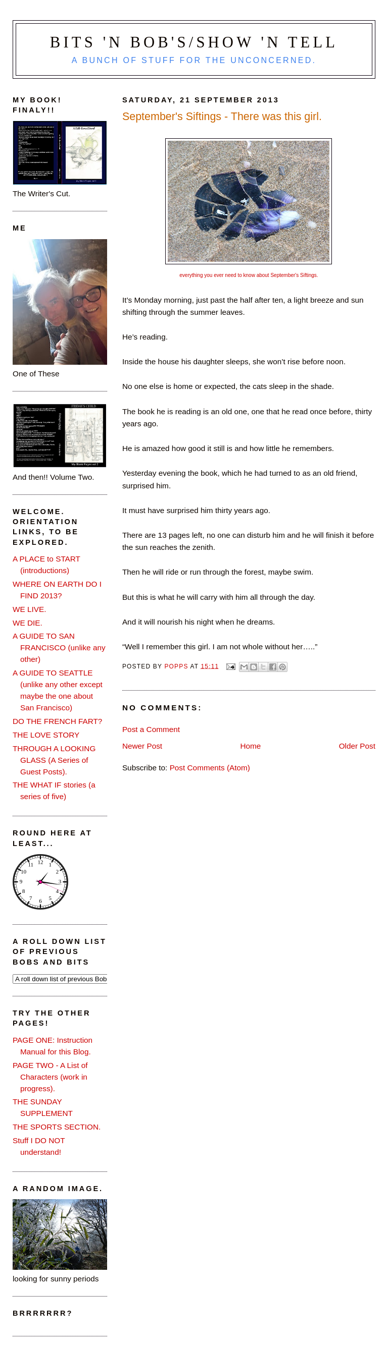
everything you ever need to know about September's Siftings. (248, 275)
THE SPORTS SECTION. (57, 1126)
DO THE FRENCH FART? (57, 721)
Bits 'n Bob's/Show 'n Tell (194, 42)
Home (250, 746)
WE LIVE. (29, 609)
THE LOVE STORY (46, 735)
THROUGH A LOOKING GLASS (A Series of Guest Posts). (54, 760)
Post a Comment (151, 729)
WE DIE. (27, 623)
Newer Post (142, 746)
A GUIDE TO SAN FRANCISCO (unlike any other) (59, 647)
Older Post (357, 746)
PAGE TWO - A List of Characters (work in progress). (50, 1077)
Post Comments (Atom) (210, 767)
